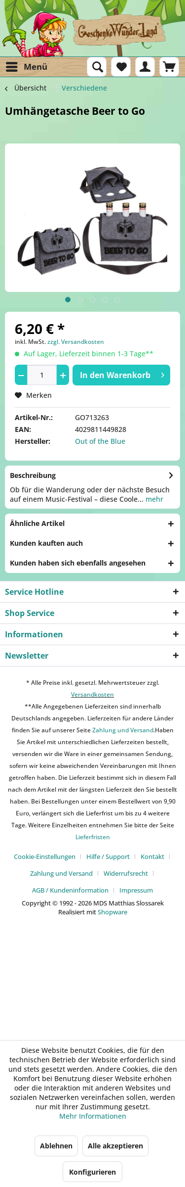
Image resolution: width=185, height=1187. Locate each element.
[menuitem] (26, 67)
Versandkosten (92, 694)
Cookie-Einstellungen (44, 856)
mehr (153, 499)
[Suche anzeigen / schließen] (97, 67)
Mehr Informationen (92, 1116)
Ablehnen (56, 1145)
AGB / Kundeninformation (70, 890)
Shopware (112, 911)
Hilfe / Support (108, 856)
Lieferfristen (92, 837)
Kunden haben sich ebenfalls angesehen (78, 563)
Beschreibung (33, 475)
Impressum (136, 890)
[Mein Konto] (145, 67)
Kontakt (152, 856)
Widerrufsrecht (126, 873)
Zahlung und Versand (122, 730)
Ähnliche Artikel (37, 523)
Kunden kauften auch (46, 543)
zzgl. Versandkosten (75, 341)
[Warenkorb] (169, 67)
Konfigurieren (92, 1172)
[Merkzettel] (121, 67)
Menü (26, 65)
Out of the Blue (100, 441)
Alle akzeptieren (115, 1145)
